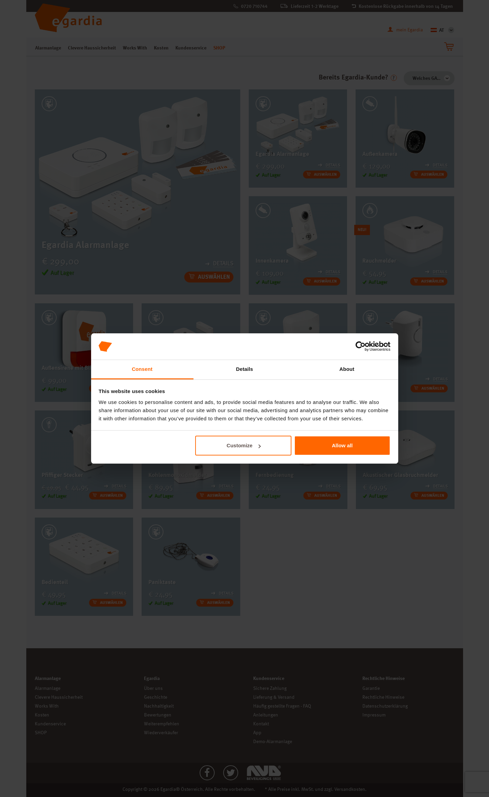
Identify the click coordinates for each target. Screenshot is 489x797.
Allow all (342, 445)
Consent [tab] (142, 369)
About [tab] (347, 369)
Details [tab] (244, 369)
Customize (244, 445)
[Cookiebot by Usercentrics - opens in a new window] (360, 347)
